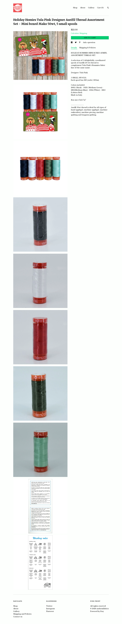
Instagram (50, 609)
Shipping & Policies (87, 48)
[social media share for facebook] (72, 42)
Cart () (100, 8)
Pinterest (50, 611)
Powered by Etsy (97, 611)
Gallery (91, 8)
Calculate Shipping (79, 33)
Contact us (17, 617)
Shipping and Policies (22, 614)
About (82, 8)
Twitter (49, 606)
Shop (75, 8)
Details (74, 48)
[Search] (108, 8)
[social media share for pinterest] (80, 42)
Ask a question (89, 42)
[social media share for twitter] (76, 42)
